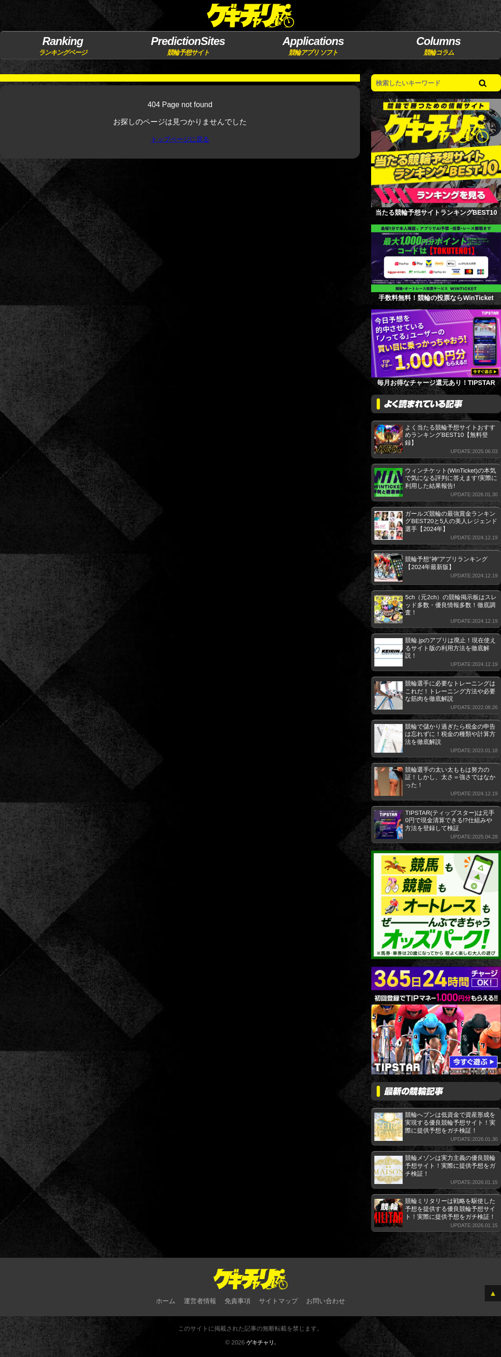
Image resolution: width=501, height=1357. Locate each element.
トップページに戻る (180, 140)
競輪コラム (438, 45)
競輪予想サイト (187, 45)
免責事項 (237, 1302)
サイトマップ (278, 1302)
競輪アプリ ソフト (312, 45)
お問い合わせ (325, 1302)
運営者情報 (200, 1302)
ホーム (165, 1302)
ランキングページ (62, 45)
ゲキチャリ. (261, 1343)
